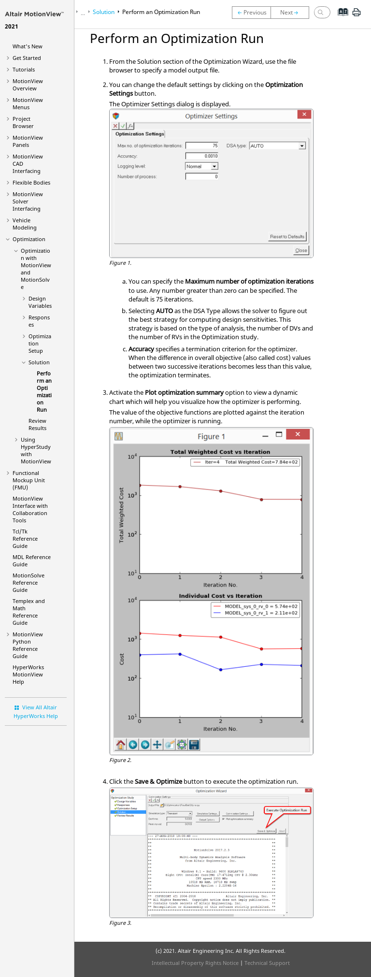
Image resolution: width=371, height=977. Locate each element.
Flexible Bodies (31, 182)
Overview (28, 84)
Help (28, 674)
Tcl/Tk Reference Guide (25, 538)
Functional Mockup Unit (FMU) (29, 480)
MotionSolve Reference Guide (28, 582)
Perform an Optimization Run (44, 391)
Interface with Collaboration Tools (30, 509)
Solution (39, 362)
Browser (23, 122)
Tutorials (24, 69)
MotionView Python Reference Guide (28, 645)
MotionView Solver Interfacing (28, 201)
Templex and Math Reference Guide (29, 611)
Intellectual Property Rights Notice (195, 962)
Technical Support (267, 962)
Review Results (37, 424)
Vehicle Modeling (25, 223)
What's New (28, 46)
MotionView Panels (28, 141)
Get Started (27, 57)
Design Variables (40, 302)
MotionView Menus (28, 103)
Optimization (29, 239)
